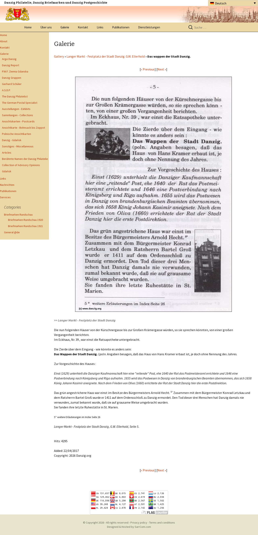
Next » (161, 69)
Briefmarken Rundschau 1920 (25, 220)
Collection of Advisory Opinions (21, 165)
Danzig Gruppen (11, 78)
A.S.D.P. (6, 90)
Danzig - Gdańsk (11, 140)
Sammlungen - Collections (17, 115)
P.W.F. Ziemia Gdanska (15, 71)
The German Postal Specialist (19, 102)
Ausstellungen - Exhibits (16, 109)
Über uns (46, 27)
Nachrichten (7, 185)
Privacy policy (138, 522)
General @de (12, 232)
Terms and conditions (162, 522)
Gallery (59, 56)
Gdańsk (6, 171)
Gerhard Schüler (12, 84)
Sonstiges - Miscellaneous (17, 146)
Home (28, 27)
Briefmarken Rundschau (18, 214)
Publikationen (120, 27)
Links (100, 27)
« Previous (148, 69)
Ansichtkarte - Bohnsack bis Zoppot (23, 127)
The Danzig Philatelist (15, 96)
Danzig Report (10, 65)
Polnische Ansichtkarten (16, 134)
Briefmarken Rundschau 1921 (25, 226)
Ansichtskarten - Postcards (18, 121)
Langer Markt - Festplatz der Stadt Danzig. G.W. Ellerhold (106, 56)
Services (5, 197)
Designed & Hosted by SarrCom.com (129, 527)
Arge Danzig (9, 59)
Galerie (64, 27)
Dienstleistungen (149, 27)
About (3, 41)
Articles (6, 152)
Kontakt (83, 27)
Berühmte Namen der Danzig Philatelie (25, 159)
